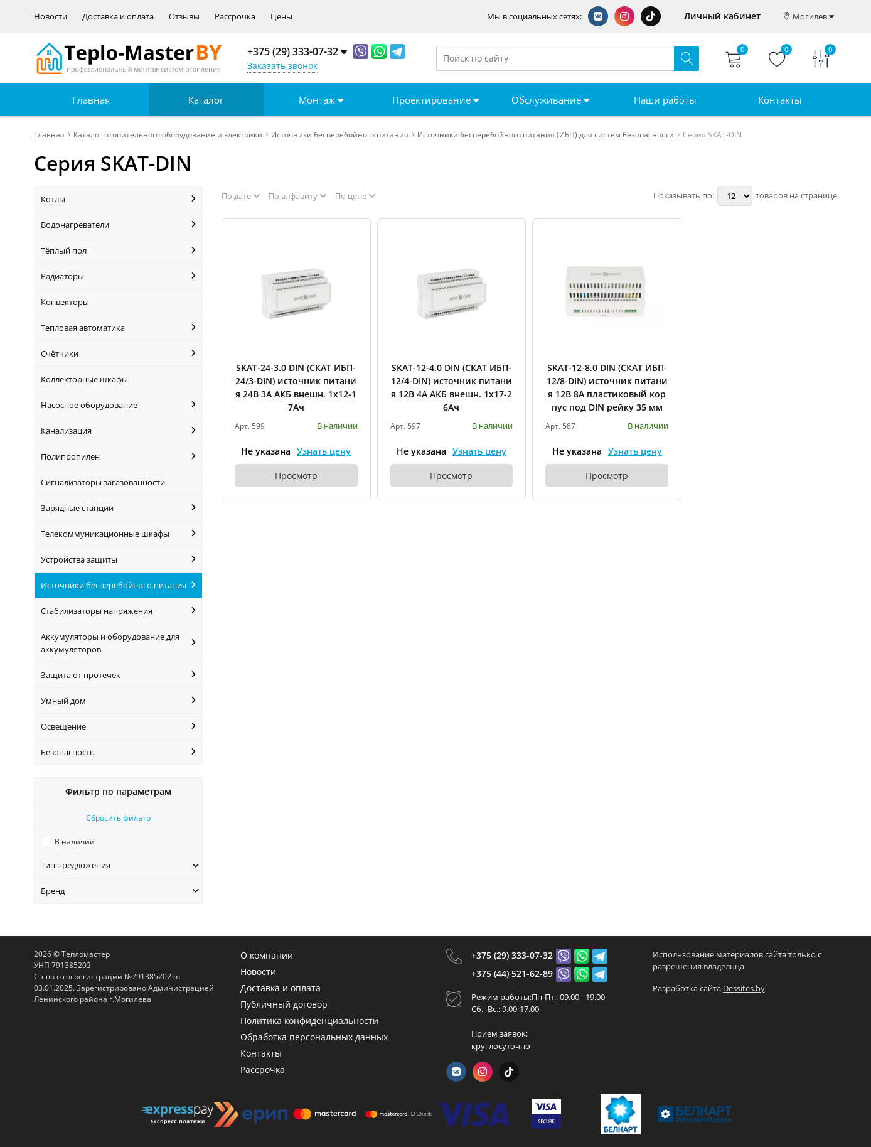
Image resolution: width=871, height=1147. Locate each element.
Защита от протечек (118, 675)
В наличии (75, 841)
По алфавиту (297, 196)
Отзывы (184, 17)
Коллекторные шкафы (84, 379)
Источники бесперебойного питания (118, 585)
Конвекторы (65, 302)
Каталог (205, 100)
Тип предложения (120, 865)
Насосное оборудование (118, 405)
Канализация (118, 430)
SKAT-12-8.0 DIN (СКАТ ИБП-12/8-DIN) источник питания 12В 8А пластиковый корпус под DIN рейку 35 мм (607, 387)
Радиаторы (118, 276)
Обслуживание (550, 100)
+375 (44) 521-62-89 (512, 973)
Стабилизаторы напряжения (118, 611)
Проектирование (435, 100)
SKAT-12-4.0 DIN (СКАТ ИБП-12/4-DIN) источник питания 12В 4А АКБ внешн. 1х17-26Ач (451, 387)
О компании (266, 955)
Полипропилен (118, 456)
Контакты (780, 100)
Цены (281, 17)
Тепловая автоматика (118, 327)
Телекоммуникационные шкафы (118, 533)
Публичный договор (284, 1004)
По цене (355, 196)
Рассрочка (235, 17)
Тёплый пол (118, 250)
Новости (50, 17)
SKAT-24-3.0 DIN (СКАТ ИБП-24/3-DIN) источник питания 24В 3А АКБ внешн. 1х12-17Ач (295, 387)
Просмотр (296, 476)
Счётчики (118, 353)
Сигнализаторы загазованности (103, 482)
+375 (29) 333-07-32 (512, 955)
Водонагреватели (118, 224)
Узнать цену (324, 451)
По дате (241, 196)
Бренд (120, 891)
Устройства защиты (118, 559)
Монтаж (321, 100)
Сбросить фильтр (118, 817)
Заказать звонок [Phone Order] (282, 66)
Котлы (118, 199)
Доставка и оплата (118, 17)
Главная (91, 100)
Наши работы (665, 100)
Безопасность (118, 752)
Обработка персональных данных (314, 1037)
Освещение (118, 726)
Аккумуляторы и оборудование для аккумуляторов (118, 643)
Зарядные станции (118, 508)
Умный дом (118, 700)
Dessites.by (744, 988)
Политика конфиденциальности (309, 1020)
